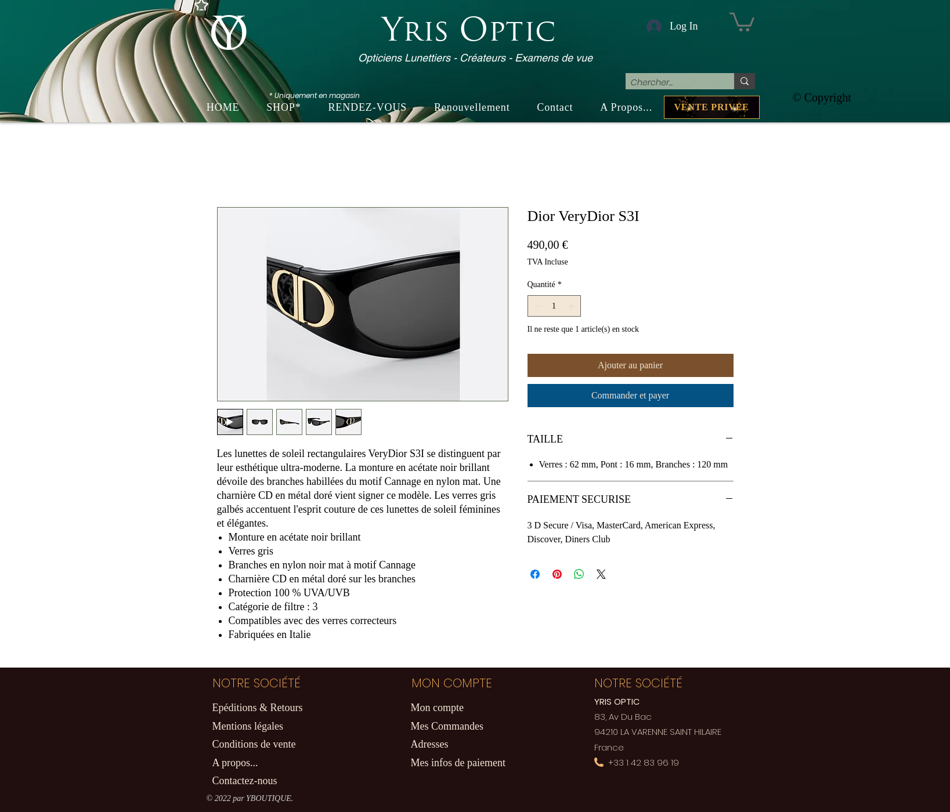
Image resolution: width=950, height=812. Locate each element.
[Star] (201, 5)
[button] (741, 20)
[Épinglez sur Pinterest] (557, 574)
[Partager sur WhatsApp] (579, 574)
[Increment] (572, 306)
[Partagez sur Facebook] (535, 574)
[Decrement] (536, 306)
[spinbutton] (554, 306)
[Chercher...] (670, 82)
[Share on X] (601, 574)
